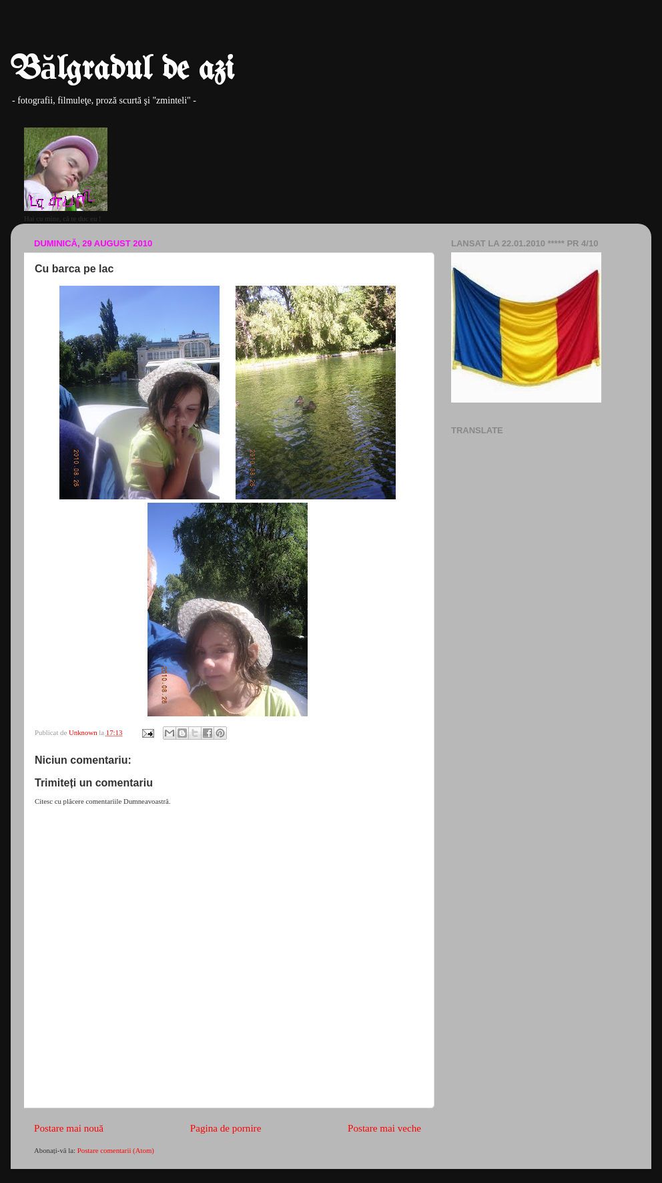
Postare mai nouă (68, 1128)
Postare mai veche (384, 1128)
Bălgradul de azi (122, 70)
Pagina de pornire (226, 1128)
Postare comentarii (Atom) (115, 1150)
